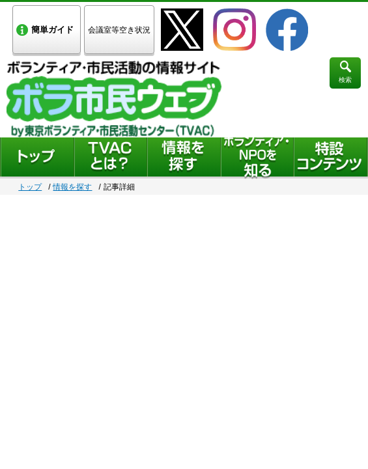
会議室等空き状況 (119, 30)
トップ (30, 187)
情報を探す (72, 187)
